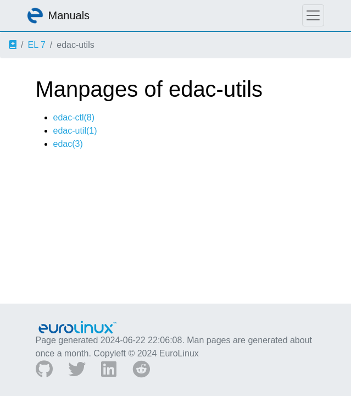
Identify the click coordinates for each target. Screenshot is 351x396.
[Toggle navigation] (313, 15)
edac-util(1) (75, 130)
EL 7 (36, 45)
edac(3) (68, 143)
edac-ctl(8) (74, 117)
